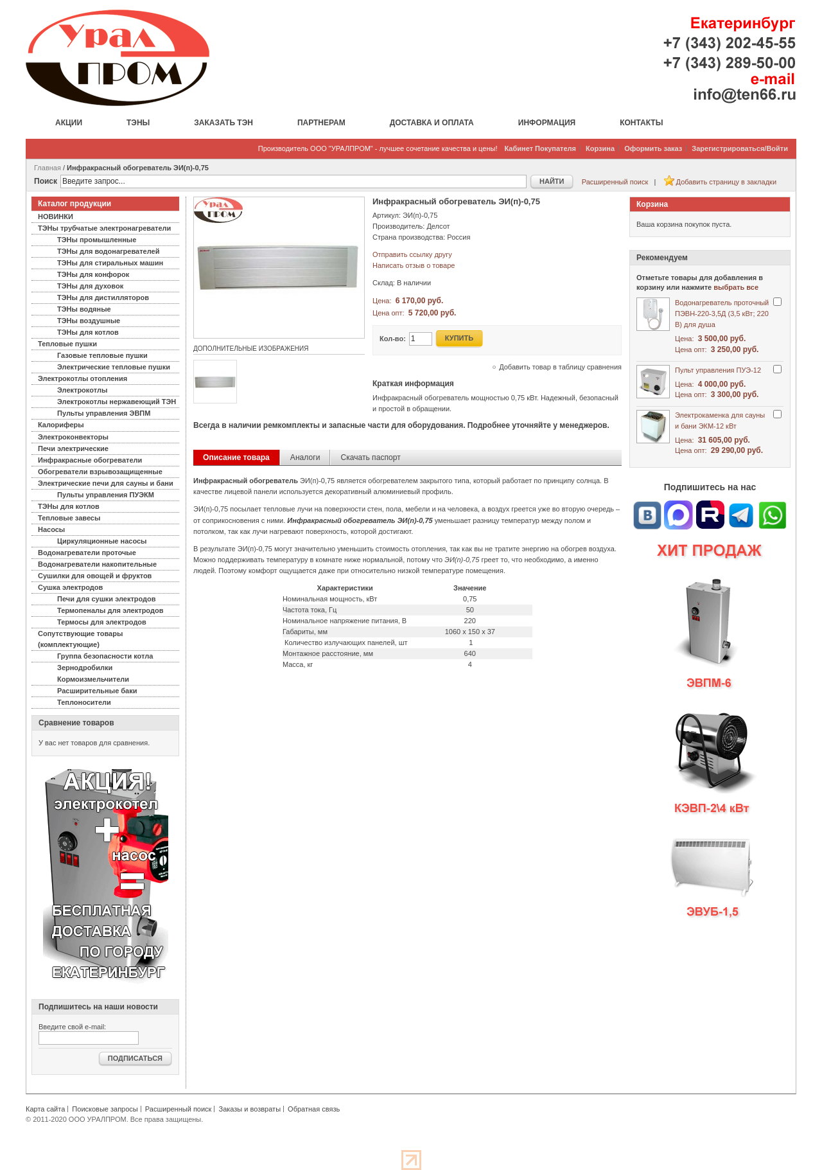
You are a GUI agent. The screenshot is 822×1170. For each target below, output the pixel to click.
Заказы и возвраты (249, 1109)
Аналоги (305, 457)
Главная (47, 168)
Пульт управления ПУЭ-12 (718, 370)
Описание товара (236, 457)
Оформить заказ (653, 148)
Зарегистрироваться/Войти (740, 148)
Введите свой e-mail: (72, 1027)
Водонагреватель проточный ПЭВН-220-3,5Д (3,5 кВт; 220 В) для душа (722, 313)
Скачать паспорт (370, 457)
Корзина (600, 148)
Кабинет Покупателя (541, 148)
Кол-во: (393, 338)
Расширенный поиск (615, 182)
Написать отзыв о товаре (413, 265)
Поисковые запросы (104, 1109)
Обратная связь (314, 1109)
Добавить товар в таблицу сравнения (560, 367)
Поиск (45, 181)
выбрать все (735, 287)
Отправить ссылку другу (412, 254)
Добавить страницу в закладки (726, 182)
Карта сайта (45, 1109)
